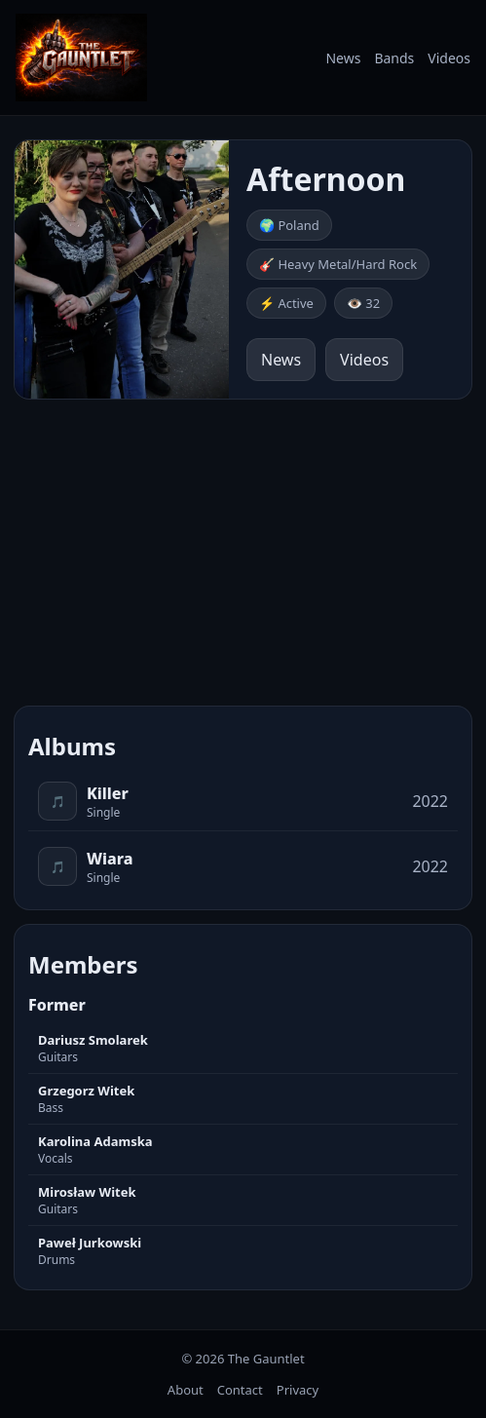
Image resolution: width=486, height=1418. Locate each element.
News (342, 58)
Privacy (297, 1390)
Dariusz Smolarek (93, 1040)
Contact (240, 1390)
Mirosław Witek (87, 1192)
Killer (108, 793)
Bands (394, 58)
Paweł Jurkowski (89, 1242)
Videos (449, 58)
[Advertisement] (243, 549)
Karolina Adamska (95, 1141)
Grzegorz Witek (86, 1090)
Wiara (110, 858)
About (186, 1390)
